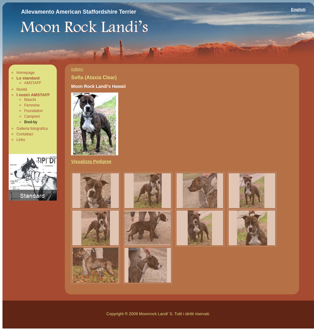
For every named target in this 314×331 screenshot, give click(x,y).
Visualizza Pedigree (91, 161)
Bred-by (30, 122)
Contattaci (24, 134)
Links (20, 140)
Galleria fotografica (32, 128)
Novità (21, 89)
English (298, 9)
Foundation (33, 111)
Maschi (30, 99)
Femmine (32, 105)
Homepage (25, 72)
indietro (77, 69)
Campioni (32, 116)
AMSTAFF (32, 83)
